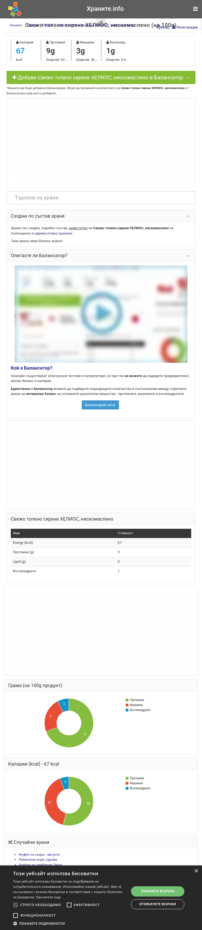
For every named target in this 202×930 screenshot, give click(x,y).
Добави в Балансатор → (101, 77)
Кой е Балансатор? (31, 368)
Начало (15, 25)
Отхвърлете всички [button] (157, 904)
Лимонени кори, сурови (38, 860)
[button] (69, 923)
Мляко (47, 25)
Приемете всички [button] (157, 891)
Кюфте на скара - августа (39, 854)
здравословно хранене (53, 233)
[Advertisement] (101, 142)
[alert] (101, 897)
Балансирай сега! (100, 405)
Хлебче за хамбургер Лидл (40, 865)
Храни (32, 25)
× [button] (196, 871)
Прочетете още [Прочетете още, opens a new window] (48, 897)
